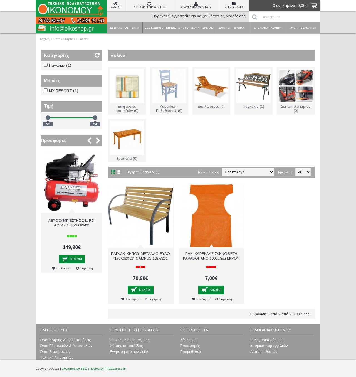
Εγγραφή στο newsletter (129, 351)
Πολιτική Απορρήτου (57, 357)
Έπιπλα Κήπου (64, 39)
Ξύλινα (83, 39)
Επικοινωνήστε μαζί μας (130, 340)
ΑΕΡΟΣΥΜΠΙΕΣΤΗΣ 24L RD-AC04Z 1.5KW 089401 (72, 222)
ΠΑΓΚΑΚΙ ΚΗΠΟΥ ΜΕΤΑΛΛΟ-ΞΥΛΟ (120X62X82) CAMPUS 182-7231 (140, 256)
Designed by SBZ (74, 368)
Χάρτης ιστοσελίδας (126, 346)
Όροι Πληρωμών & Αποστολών (66, 346)
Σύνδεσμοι (188, 340)
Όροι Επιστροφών (55, 351)
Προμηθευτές (191, 351)
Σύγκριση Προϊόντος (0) (142, 172)
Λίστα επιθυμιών (264, 351)
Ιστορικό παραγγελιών (269, 346)
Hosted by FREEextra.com (108, 368)
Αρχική (45, 39)
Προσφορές (53, 140)
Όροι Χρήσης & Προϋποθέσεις (65, 340)
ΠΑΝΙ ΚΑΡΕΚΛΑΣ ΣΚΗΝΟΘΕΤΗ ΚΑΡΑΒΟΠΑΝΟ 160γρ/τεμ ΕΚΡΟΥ (211, 256)
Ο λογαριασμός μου (267, 340)
